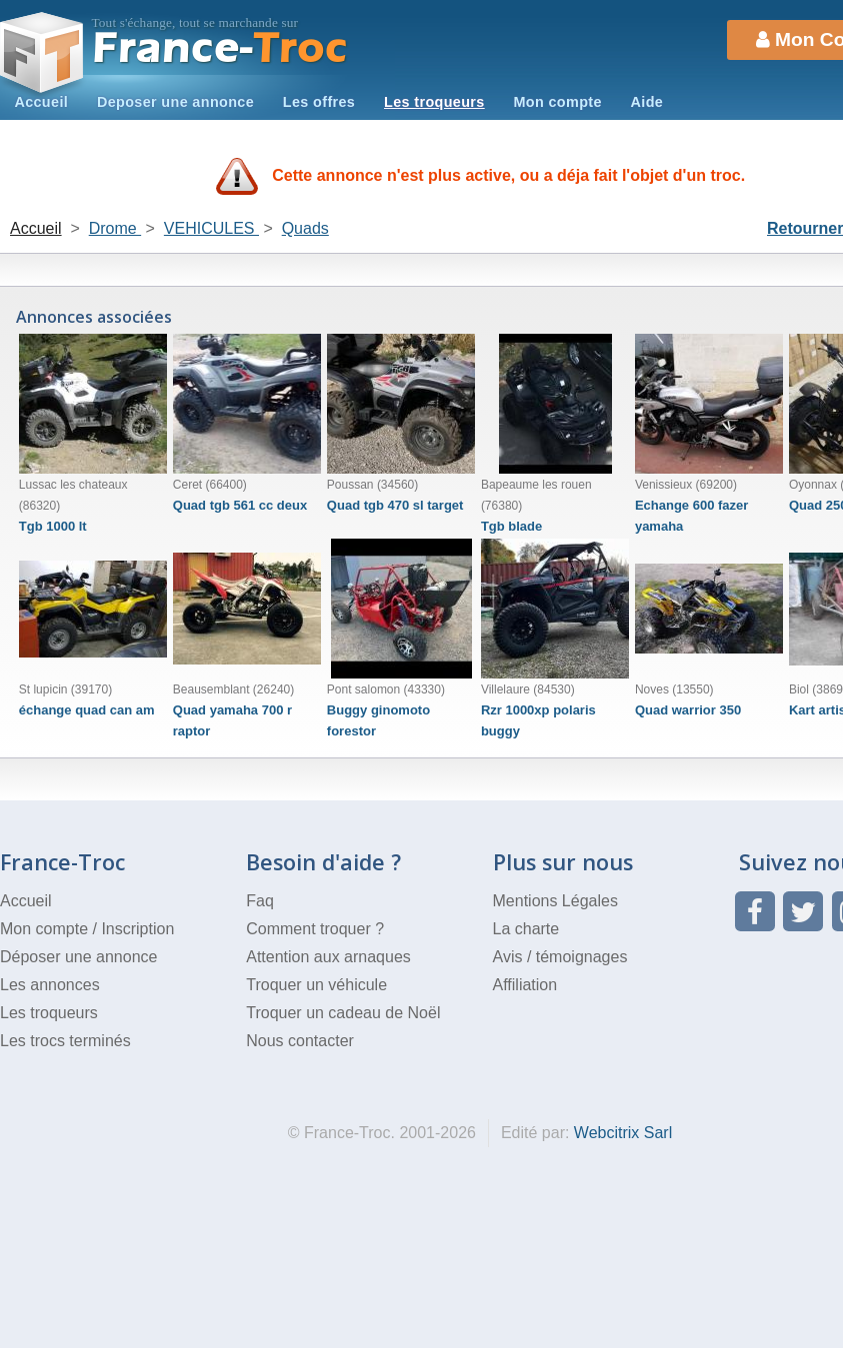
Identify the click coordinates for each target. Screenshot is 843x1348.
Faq (260, 900)
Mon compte (557, 102)
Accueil (41, 102)
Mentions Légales (555, 900)
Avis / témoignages (560, 956)
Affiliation (525, 984)
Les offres (319, 102)
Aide (647, 102)
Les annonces (50, 984)
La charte (526, 928)
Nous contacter (300, 1040)
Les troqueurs (434, 102)
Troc (220, 48)
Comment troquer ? (315, 928)
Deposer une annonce (175, 102)
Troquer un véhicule (316, 984)
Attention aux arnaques (328, 956)
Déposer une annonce (78, 956)
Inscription (137, 928)
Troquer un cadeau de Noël (343, 1012)
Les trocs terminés (65, 1040)
